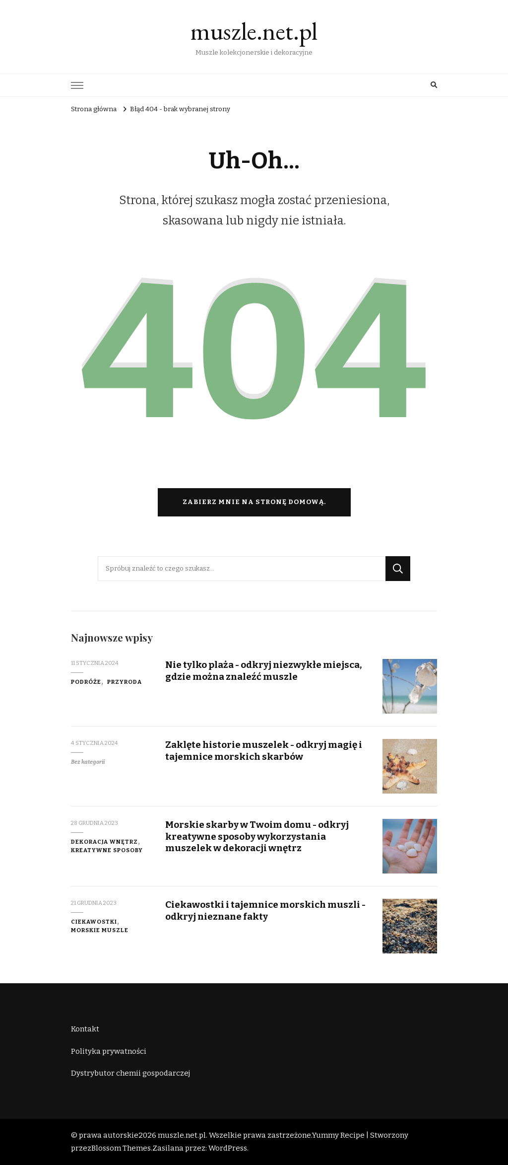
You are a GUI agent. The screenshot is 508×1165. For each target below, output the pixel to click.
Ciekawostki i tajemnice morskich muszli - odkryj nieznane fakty (265, 910)
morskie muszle (99, 930)
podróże (86, 681)
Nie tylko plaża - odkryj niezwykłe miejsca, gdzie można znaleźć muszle (263, 670)
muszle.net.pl (254, 31)
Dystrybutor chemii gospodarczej (130, 1073)
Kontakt (85, 1028)
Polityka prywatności (108, 1051)
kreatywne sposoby (107, 850)
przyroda (124, 681)
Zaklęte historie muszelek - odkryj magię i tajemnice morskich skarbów (263, 750)
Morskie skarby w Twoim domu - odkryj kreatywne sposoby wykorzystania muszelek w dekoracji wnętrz (257, 836)
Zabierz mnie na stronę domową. (254, 502)
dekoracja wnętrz (104, 841)
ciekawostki (94, 921)
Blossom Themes (121, 1148)
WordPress (227, 1148)
